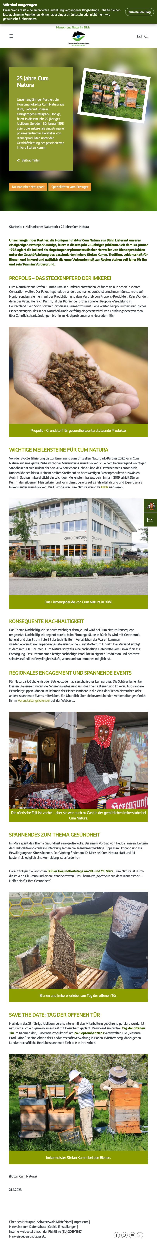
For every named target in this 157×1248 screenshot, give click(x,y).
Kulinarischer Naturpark (28, 187)
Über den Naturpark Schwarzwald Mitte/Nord (40, 1222)
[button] (28, 160)
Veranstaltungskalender (34, 701)
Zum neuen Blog (140, 12)
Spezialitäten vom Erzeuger (69, 187)
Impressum (81, 1222)
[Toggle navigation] (11, 36)
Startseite (15, 227)
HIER (105, 487)
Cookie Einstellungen (62, 1227)
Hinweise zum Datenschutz (27, 1227)
